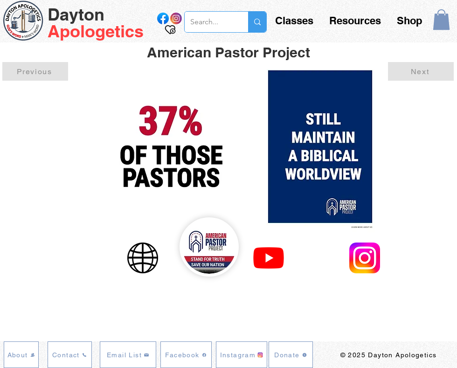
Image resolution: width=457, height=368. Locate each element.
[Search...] (209, 22)
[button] (441, 19)
